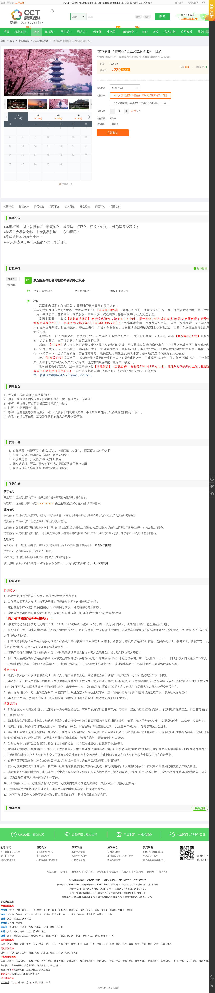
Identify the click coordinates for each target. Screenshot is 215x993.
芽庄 (65, 914)
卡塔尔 (104, 910)
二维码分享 (66, 184)
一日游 (10, 952)
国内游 (66, 31)
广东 (9, 944)
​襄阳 (41, 982)
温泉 (147, 16)
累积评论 (200, 67)
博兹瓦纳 (73, 910)
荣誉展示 (126, 872)
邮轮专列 (130, 31)
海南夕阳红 (17, 965)
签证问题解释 (114, 860)
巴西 (31, 927)
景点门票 (203, 31)
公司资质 (186, 31)
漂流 (31, 952)
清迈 (63, 935)
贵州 (150, 944)
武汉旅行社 (67, 897)
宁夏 (144, 944)
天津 (112, 944)
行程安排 (24, 206)
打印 (11, 285)
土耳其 (47, 910)
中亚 (90, 935)
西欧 (16, 931)
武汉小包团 (44, 970)
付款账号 (138, 872)
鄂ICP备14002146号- (134, 893)
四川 (16, 944)
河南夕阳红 (127, 961)
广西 (22, 944)
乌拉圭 (59, 927)
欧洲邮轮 (34, 974)
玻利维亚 (13, 927)
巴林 (18, 910)
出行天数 (101, 118)
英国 (9, 931)
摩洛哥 (113, 910)
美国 (11, 923)
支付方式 (89, 872)
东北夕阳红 (191, 961)
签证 (145, 31)
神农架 (74, 952)
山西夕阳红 (34, 961)
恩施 (37, 952)
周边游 (82, 31)
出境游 (50, 31)
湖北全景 (5, 982)
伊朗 (97, 935)
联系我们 (51, 872)
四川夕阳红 (59, 961)
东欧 (43, 931)
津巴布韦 (37, 910)
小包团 (112, 31)
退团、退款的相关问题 (153, 852)
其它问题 (77, 847)
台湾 (3, 944)
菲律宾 (55, 935)
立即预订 (113, 132)
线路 (36, 31)
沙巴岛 (108, 914)
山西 (163, 944)
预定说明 (148, 847)
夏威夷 (19, 923)
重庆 (86, 944)
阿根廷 (38, 927)
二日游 (59, 952)
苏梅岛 (19, 914)
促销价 (103, 70)
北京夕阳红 (29, 965)
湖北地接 (21, 31)
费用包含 (39, 206)
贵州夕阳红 (179, 961)
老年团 (97, 31)
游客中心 (112, 847)
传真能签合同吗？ (44, 852)
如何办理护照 (78, 852)
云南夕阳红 (204, 961)
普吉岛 (38, 914)
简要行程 (9, 206)
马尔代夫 (28, 914)
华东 (54, 944)
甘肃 (92, 944)
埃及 (54, 910)
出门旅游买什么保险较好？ (120, 856)
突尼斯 (130, 910)
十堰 (48, 982)
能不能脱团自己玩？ (10, 852)
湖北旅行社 (83, 897)
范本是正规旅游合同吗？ (154, 860)
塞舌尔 (100, 914)
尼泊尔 (25, 935)
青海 (28, 944)
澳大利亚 (26, 918)
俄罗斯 (70, 935)
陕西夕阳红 (140, 961)
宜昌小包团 (31, 970)
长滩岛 (10, 914)
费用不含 (54, 206)
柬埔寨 (104, 935)
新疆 (169, 944)
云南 (60, 944)
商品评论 (100, 206)
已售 (182, 67)
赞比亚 (121, 910)
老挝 (48, 935)
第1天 (11, 278)
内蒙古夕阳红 (7, 961)
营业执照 (113, 872)
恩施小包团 (19, 970)
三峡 (138, 16)
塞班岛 (81, 914)
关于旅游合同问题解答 (47, 860)
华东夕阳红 (115, 961)
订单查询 (179, 2)
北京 (80, 944)
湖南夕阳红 (55, 965)
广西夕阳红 (72, 961)
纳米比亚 (26, 910)
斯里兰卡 (56, 914)
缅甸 (84, 935)
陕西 (73, 944)
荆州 (67, 952)
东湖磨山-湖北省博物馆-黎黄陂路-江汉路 (59, 280)
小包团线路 (23, 40)
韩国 (41, 935)
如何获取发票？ (79, 860)
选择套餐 (101, 95)
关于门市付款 (7, 856)
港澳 (124, 944)
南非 (11, 910)
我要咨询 (115, 206)
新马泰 (34, 935)
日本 (112, 935)
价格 (102, 63)
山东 (35, 944)
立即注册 (19, 2)
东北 (105, 944)
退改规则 (101, 124)
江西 (99, 944)
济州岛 (47, 914)
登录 (11, 2)
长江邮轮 (16, 974)
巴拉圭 (23, 927)
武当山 (44, 952)
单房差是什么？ (150, 856)
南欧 (22, 931)
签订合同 (41, 847)
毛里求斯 (90, 914)
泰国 (78, 935)
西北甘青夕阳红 (87, 961)
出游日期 (101, 87)
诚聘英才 (163, 872)
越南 (9, 935)
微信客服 (101, 872)
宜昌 (35, 982)
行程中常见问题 (79, 856)
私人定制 (170, 31)
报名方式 (76, 872)
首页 (6, 31)
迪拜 (97, 910)
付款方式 (6, 847)
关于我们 (64, 872)
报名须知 (85, 206)
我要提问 (200, 808)
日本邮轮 (25, 974)
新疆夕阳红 (153, 961)
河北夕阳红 (42, 965)
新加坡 (17, 935)
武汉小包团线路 (40, 40)
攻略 (156, 31)
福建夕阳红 (102, 961)
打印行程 (200, 268)
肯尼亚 (89, 910)
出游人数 (101, 111)
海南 (137, 944)
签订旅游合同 (42, 856)
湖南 (118, 944)
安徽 (41, 944)
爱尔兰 (36, 931)
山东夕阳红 (21, 961)
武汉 (14, 982)
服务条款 (151, 872)
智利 (46, 927)
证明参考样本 (114, 852)
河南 (67, 944)
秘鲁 (52, 927)
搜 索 (162, 16)
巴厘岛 (72, 914)
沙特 (82, 910)
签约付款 (70, 206)
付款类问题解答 (8, 860)
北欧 (28, 931)
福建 (156, 944)
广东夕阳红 (46, 961)
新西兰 (17, 918)
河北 (48, 944)
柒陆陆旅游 (113, 988)
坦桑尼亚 (62, 910)
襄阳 (18, 952)
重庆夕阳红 (166, 961)
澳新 (9, 918)
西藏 (131, 944)
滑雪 (52, 952)
